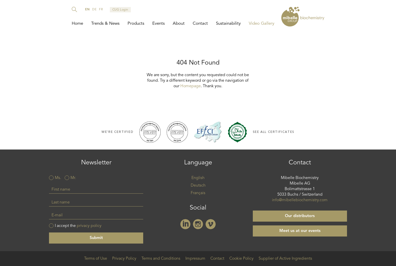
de (94, 9)
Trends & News (105, 23)
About (179, 23)
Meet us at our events (299, 231)
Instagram (198, 224)
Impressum (195, 259)
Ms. (58, 178)
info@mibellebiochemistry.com (300, 200)
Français (198, 193)
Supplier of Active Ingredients (285, 259)
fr (101, 9)
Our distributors (300, 216)
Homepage (190, 86)
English (198, 178)
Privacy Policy (124, 259)
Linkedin (185, 224)
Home (77, 23)
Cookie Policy (241, 259)
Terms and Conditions (160, 259)
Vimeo (211, 224)
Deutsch (198, 186)
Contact (200, 23)
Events (158, 23)
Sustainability (228, 23)
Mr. (73, 178)
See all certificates (273, 132)
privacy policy (89, 226)
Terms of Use (95, 259)
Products (136, 23)
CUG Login (120, 9)
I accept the (78, 226)
